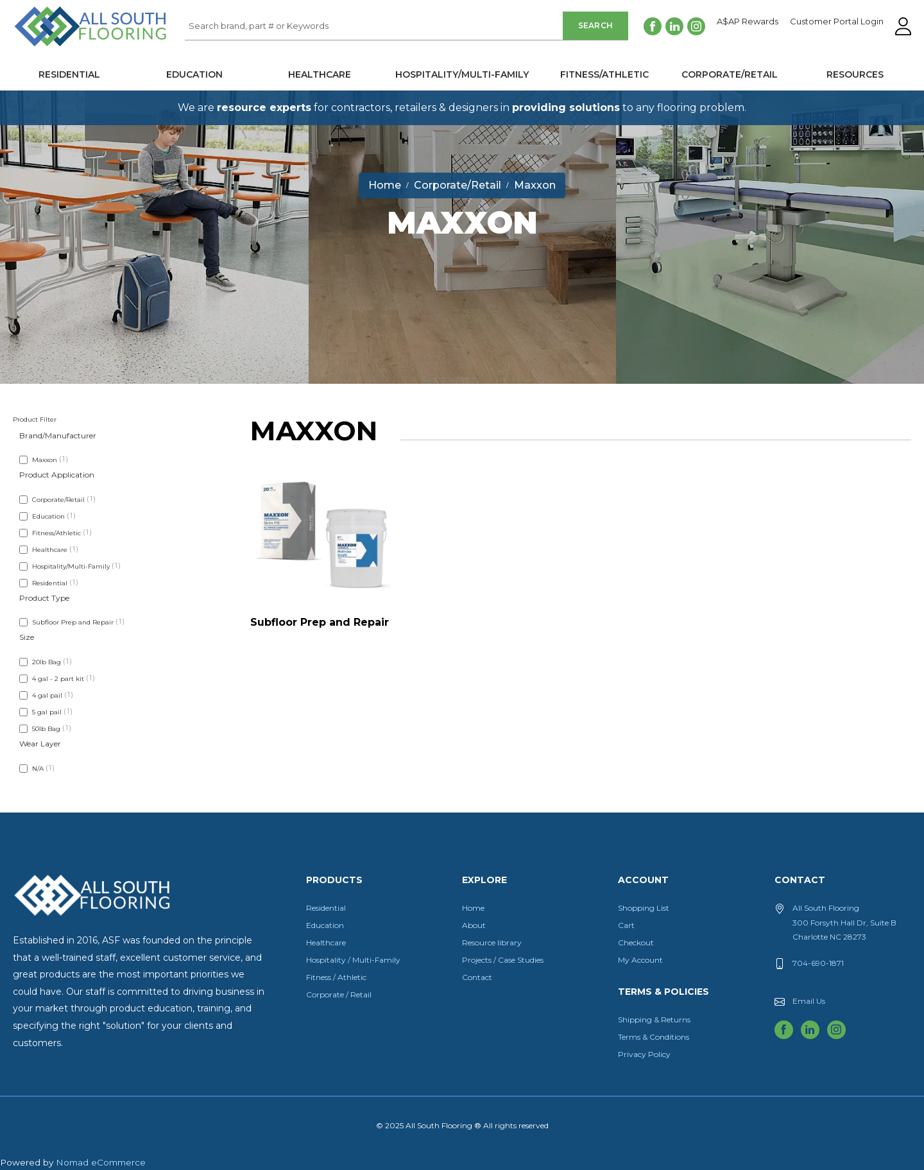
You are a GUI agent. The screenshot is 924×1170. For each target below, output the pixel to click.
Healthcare (319, 74)
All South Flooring (60, 47)
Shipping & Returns (654, 1019)
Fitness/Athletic (604, 74)
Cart (626, 925)
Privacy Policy (644, 1054)
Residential (69, 74)
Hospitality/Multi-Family (462, 74)
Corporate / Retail (339, 994)
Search (595, 25)
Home (473, 908)
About (474, 925)
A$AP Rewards (747, 21)
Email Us (808, 1001)
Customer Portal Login (837, 21)
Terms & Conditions (653, 1037)
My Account (640, 960)
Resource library (492, 942)
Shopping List (643, 908)
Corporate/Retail (729, 74)
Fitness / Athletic (336, 977)
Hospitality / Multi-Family (353, 960)
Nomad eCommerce (101, 1162)
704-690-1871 (818, 963)
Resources (855, 74)
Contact (477, 977)
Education (194, 74)
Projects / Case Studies (502, 960)
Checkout (636, 942)
